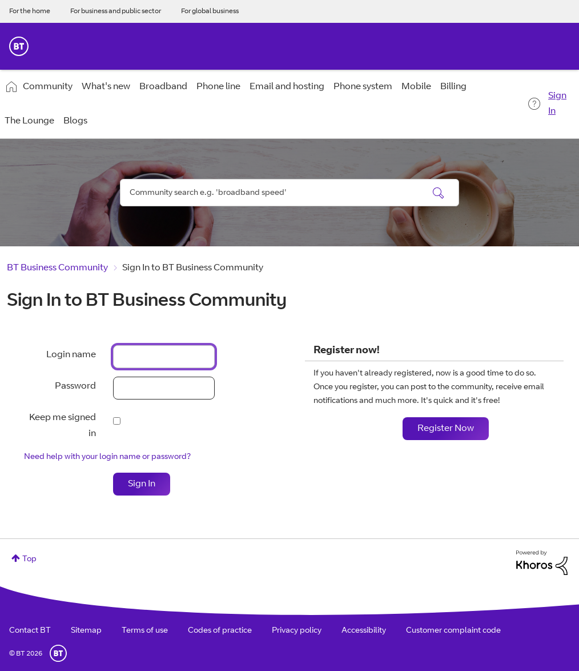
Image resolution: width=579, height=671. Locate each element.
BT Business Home (19, 46)
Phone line (218, 86)
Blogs (75, 121)
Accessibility (363, 631)
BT (58, 653)
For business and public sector (115, 11)
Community (48, 86)
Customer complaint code (453, 631)
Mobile (416, 86)
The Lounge (29, 121)
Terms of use (145, 631)
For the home (29, 11)
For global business (210, 11)
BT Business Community (57, 268)
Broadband (163, 86)
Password (75, 386)
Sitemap (86, 631)
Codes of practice (220, 631)
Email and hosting (287, 86)
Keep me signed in (62, 425)
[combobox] (289, 192)
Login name (71, 355)
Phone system (362, 86)
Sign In (557, 103)
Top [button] (29, 560)
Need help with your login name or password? (107, 457)
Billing (453, 86)
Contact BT (30, 631)
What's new (106, 86)
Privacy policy (296, 631)
